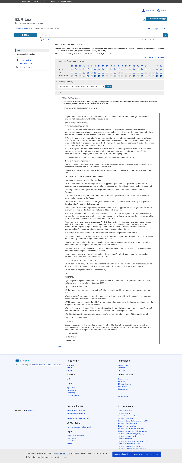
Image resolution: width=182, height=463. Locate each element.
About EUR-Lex (123, 365)
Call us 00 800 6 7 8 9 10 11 (76, 411)
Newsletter (121, 368)
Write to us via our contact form (77, 416)
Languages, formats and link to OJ (69, 61)
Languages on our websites (76, 436)
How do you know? (63, 2)
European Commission (125, 418)
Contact (69, 368)
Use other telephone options (76, 413)
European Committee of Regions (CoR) (131, 434)
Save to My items (24, 67)
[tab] (109, 61)
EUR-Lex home (28, 28)
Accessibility (71, 393)
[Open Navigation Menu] (25, 35)
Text (19, 50)
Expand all (149, 57)
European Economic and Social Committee (132, 431)
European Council (124, 413)
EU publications (123, 389)
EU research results (124, 384)
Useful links (122, 370)
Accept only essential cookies (147, 454)
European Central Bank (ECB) (127, 423)
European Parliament (125, 411)
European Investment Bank (127, 436)
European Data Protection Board (129, 444)
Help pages (70, 365)
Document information (26, 54)
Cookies (69, 443)
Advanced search (161, 40)
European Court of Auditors (127, 426)
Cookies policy (71, 390)
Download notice (24, 63)
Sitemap (69, 370)
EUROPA (18, 28)
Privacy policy (71, 438)
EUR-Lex (23, 19)
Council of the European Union (128, 416)
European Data (123, 379)
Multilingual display (64, 82)
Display (108, 86)
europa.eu (31, 410)
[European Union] (21, 406)
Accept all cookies (122, 454)
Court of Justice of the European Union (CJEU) (133, 421)
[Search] (165, 35)
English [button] (161, 10)
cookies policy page (60, 453)
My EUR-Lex (148, 10)
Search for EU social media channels (79, 427)
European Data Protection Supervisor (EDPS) (133, 441)
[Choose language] (65, 86)
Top (59, 347)
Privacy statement (73, 395)
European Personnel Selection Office (130, 446)
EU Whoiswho (122, 386)
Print (157, 29)
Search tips (46, 40)
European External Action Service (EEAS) (131, 428)
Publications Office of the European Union (48, 365)
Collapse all (159, 57)
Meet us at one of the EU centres (78, 418)
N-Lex (120, 394)
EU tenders (121, 381)
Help (150, 29)
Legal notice (71, 388)
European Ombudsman (125, 439)
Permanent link (23, 60)
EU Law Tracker (123, 396)
